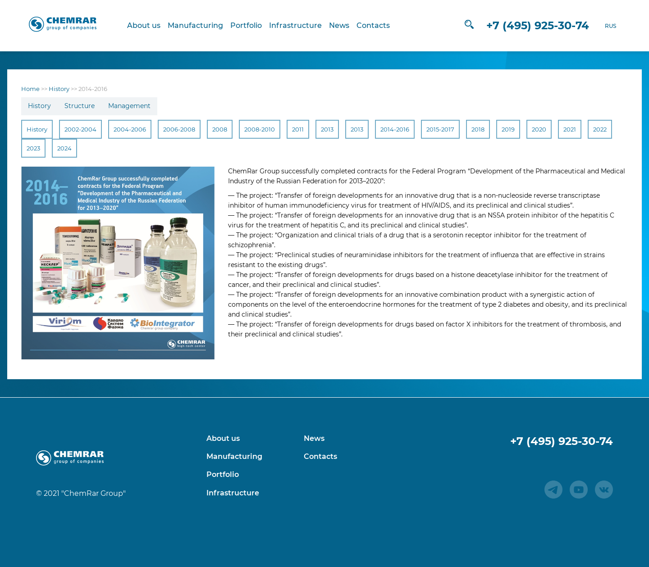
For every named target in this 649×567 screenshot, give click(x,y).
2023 (33, 148)
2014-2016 (394, 129)
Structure (79, 106)
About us (148, 25)
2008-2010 (259, 129)
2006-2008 (179, 129)
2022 (600, 129)
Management (129, 106)
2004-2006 (130, 129)
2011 (298, 129)
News (344, 25)
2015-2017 (440, 129)
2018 (477, 129)
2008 (219, 129)
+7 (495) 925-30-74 (528, 25)
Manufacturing (200, 25)
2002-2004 (80, 129)
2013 (327, 129)
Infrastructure (300, 25)
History (39, 106)
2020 (539, 129)
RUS (601, 26)
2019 (508, 129)
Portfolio (250, 25)
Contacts (377, 25)
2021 (569, 129)
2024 (64, 148)
